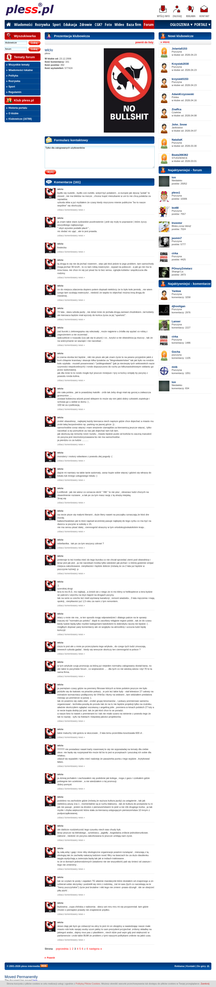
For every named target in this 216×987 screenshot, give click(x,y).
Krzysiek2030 (180, 63)
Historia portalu (17, 108)
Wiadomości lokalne (20, 70)
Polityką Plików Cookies (88, 983)
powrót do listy (144, 42)
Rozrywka (42, 24)
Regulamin (14, 92)
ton (174, 177)
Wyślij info (163, 16)
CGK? (98, 24)
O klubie (13, 113)
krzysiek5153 (180, 79)
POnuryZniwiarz (182, 268)
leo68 (175, 207)
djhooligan (178, 306)
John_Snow (179, 124)
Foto (108, 24)
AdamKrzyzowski (183, 94)
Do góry (201, 966)
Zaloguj (177, 16)
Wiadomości (23, 24)
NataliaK (177, 139)
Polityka (13, 75)
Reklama (190, 16)
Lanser (176, 321)
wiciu (60, 189)
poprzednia (62, 948)
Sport (57, 24)
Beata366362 (180, 154)
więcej (166, 42)
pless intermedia (30, 966)
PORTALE (200, 24)
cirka (175, 253)
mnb (174, 366)
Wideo (119, 24)
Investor (177, 223)
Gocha (176, 351)
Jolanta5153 (179, 48)
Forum (149, 24)
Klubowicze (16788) (20, 119)
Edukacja (70, 24)
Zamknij (205, 983)
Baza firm (134, 24)
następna (94, 948)
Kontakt (204, 16)
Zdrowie (86, 24)
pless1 (176, 192)
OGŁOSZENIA (179, 24)
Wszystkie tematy (19, 64)
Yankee (176, 291)
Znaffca (176, 109)
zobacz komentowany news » (71, 210)
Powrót (51, 957)
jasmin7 (177, 238)
